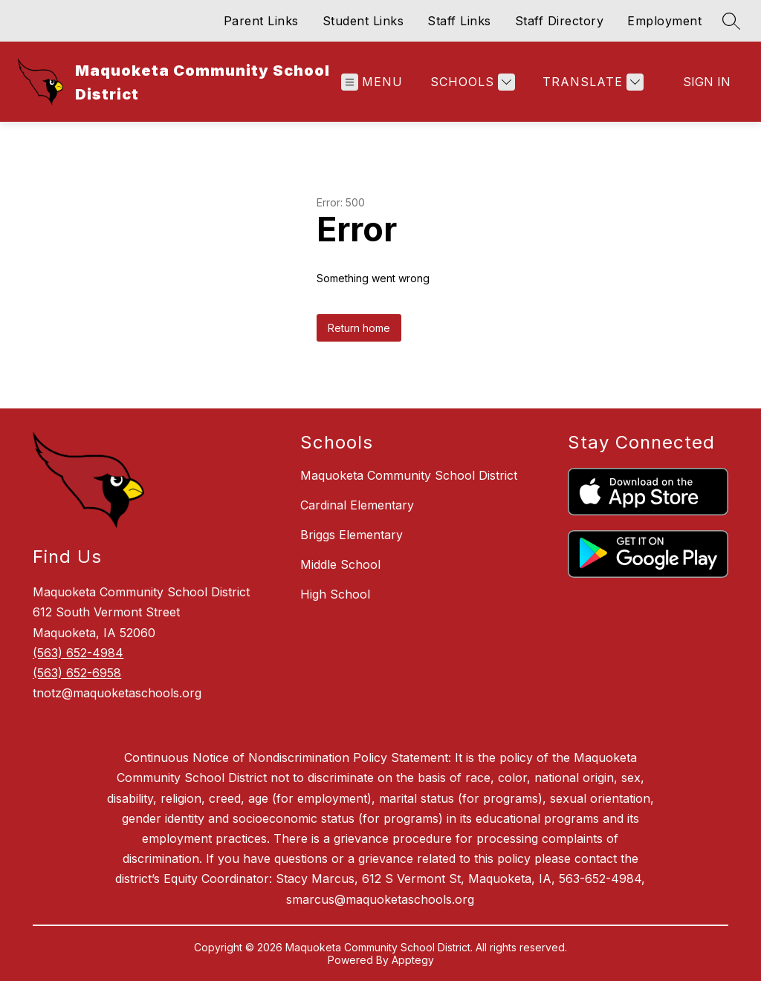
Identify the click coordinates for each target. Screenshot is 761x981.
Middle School (340, 564)
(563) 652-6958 (77, 672)
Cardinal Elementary (357, 505)
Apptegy (413, 960)
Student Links (363, 20)
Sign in (707, 81)
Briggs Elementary (351, 534)
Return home (359, 328)
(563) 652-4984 (78, 652)
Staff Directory (559, 20)
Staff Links (459, 20)
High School (335, 594)
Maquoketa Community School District (408, 475)
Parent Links (261, 20)
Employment (664, 20)
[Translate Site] (591, 82)
